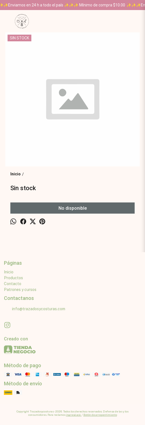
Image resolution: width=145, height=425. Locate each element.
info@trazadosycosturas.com (34, 309)
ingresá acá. (74, 414)
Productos (13, 278)
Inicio (8, 272)
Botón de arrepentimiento (100, 414)
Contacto (12, 283)
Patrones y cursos (20, 289)
